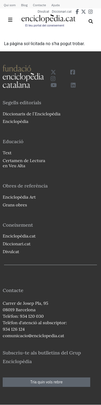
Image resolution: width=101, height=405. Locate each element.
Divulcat (43, 12)
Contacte (39, 5)
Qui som (10, 5)
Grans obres (15, 204)
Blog (24, 5)
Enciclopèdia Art (19, 197)
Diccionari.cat (62, 12)
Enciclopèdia (15, 121)
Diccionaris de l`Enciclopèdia (31, 113)
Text (7, 152)
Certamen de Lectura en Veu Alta (24, 163)
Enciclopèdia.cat (19, 236)
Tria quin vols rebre (46, 382)
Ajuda (55, 5)
